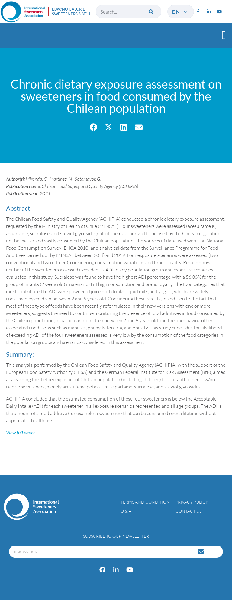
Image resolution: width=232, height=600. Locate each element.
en (180, 12)
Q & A (126, 511)
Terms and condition (145, 501)
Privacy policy (192, 501)
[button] (224, 35)
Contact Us (188, 511)
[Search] (151, 11)
